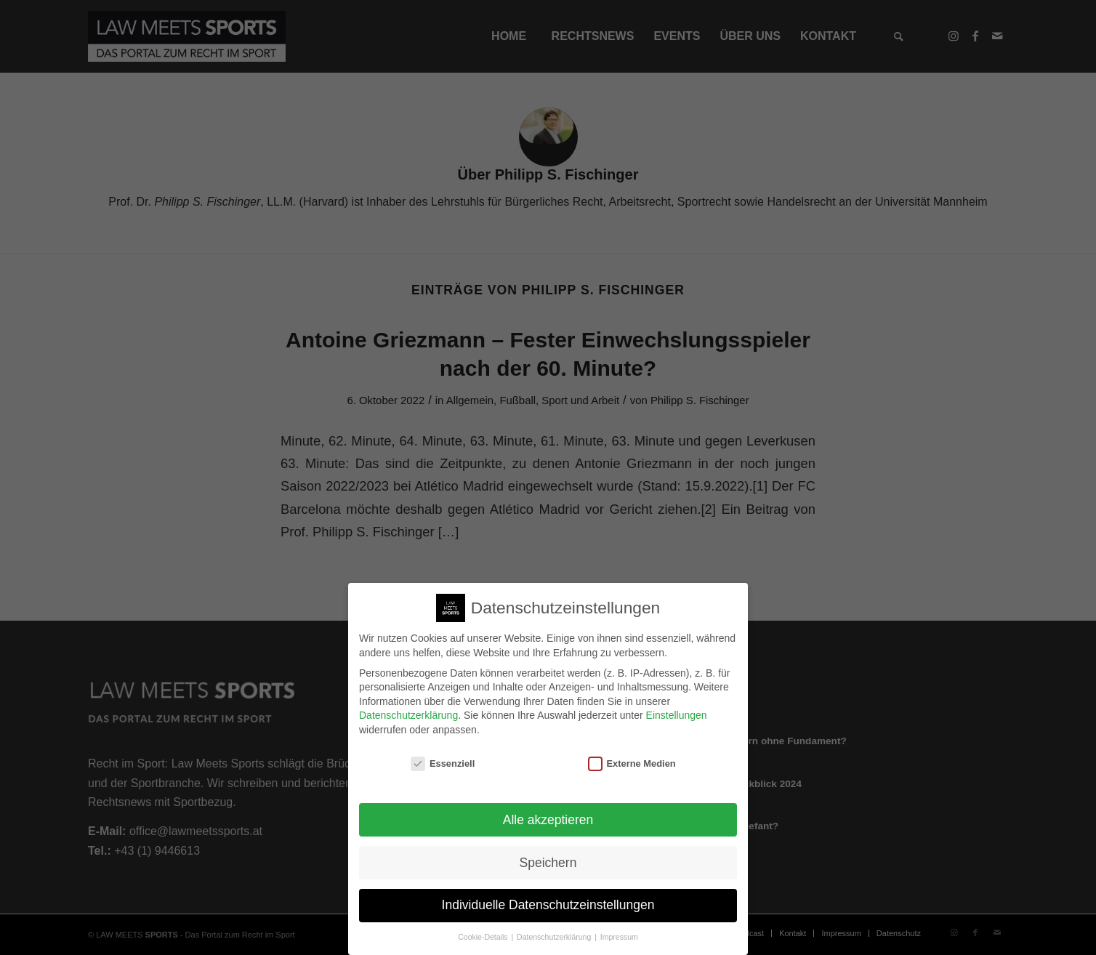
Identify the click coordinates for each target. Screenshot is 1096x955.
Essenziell (443, 754)
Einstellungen (676, 706)
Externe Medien (632, 754)
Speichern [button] (548, 853)
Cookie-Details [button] (483, 928)
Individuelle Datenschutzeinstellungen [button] (548, 896)
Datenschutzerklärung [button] (555, 928)
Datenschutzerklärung (408, 706)
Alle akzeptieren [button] (548, 810)
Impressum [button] (619, 928)
